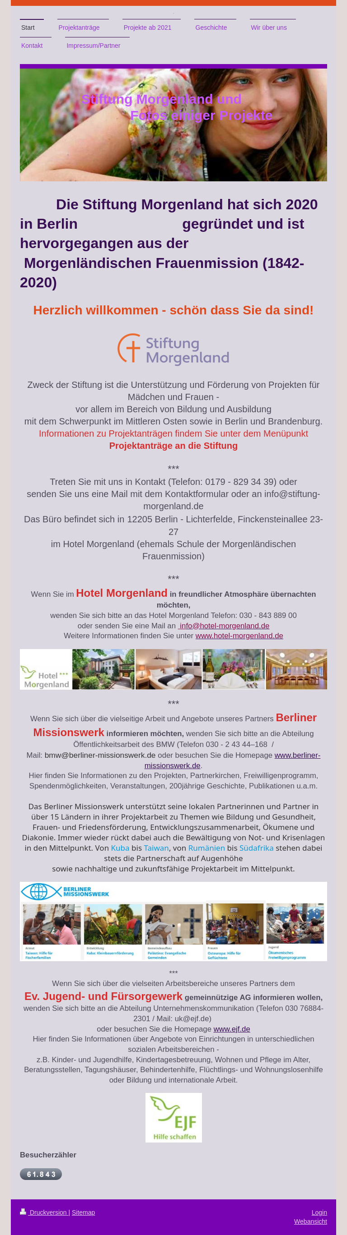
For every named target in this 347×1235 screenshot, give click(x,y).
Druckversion (44, 1212)
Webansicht (310, 1221)
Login (319, 1212)
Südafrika (256, 848)
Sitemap (83, 1212)
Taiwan (156, 848)
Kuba (120, 848)
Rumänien (206, 848)
